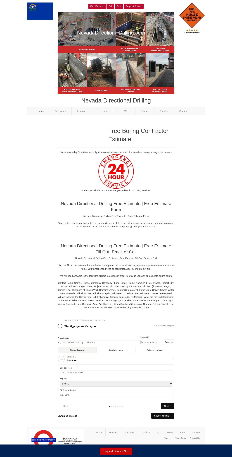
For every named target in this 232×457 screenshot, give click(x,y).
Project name (63, 338)
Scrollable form (116, 350)
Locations (106, 111)
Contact (184, 111)
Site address (66, 368)
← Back (64, 406)
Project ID (144, 337)
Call (110, 6)
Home (41, 111)
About (164, 111)
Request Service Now (115, 451)
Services (60, 111)
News (145, 111)
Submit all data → (163, 416)
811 (127, 111)
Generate (169, 342)
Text (119, 6)
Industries (83, 111)
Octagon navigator (155, 350)
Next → (167, 406)
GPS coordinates (68, 390)
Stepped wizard (77, 350)
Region (63, 378)
